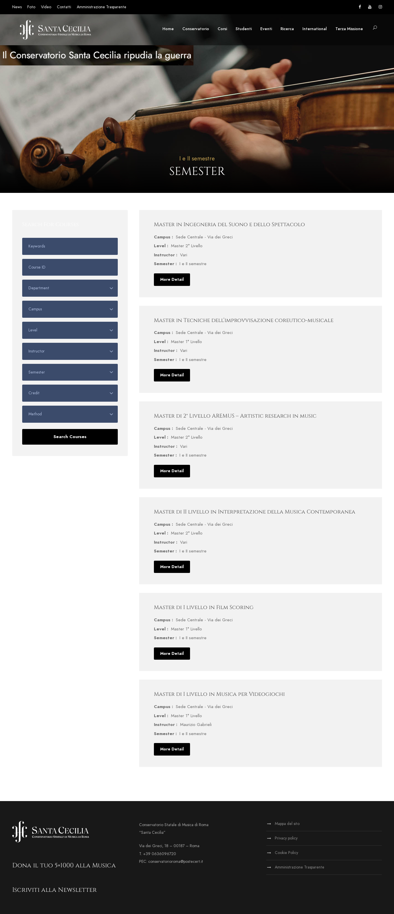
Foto (31, 7)
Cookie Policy (286, 852)
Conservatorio (195, 29)
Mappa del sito (287, 823)
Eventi (266, 29)
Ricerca (287, 29)
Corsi (222, 29)
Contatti (64, 7)
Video (46, 7)
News (17, 7)
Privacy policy (286, 838)
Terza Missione (349, 29)
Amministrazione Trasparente (101, 7)
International (314, 29)
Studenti (244, 29)
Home (168, 29)
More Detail (172, 279)
